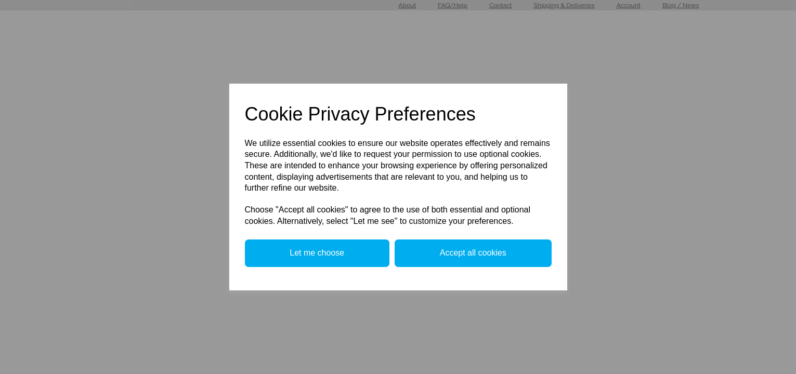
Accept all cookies (473, 252)
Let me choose (317, 252)
